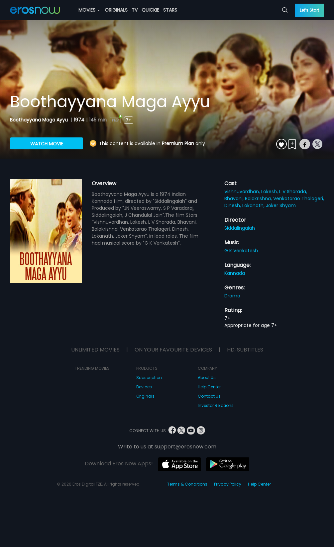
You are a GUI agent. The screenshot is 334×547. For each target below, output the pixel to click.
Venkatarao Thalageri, (298, 198)
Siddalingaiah (239, 228)
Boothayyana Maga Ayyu (39, 120)
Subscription (149, 377)
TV (135, 10)
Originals (145, 396)
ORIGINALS (116, 10)
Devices (144, 387)
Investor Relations (216, 405)
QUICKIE (150, 10)
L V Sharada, (293, 191)
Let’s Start (309, 10)
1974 (79, 120)
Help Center (209, 387)
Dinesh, (233, 205)
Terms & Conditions (187, 484)
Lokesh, (270, 191)
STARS (170, 10)
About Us (207, 377)
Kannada (234, 273)
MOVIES (89, 10)
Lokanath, (254, 205)
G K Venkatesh (241, 250)
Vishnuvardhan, (242, 191)
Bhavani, (234, 198)
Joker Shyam (281, 205)
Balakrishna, (259, 198)
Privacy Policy (227, 484)
